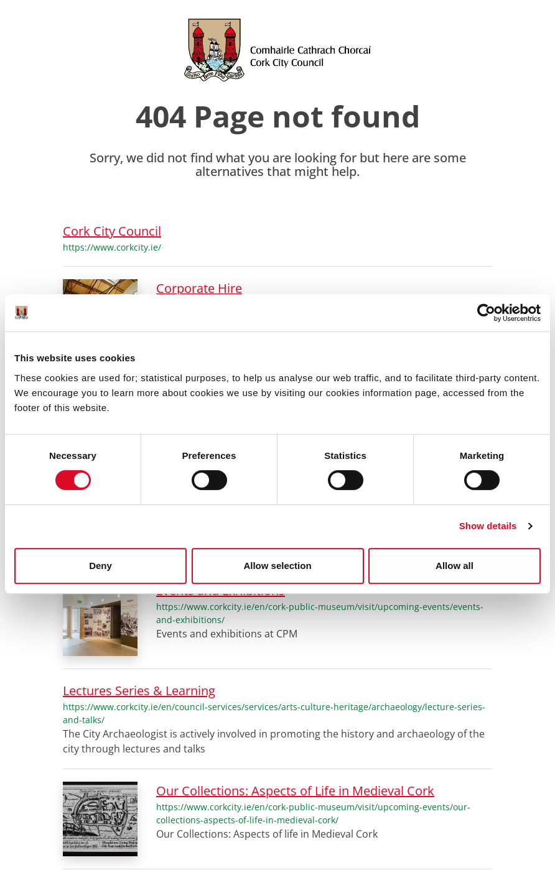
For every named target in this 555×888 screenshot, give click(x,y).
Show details (488, 525)
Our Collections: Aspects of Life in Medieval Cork (295, 790)
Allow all (454, 565)
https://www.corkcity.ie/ (112, 247)
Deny (100, 565)
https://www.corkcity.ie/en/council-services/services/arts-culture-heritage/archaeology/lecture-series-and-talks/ (274, 713)
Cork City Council (112, 231)
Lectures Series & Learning (139, 690)
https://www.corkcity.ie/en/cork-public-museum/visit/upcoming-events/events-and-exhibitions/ (319, 613)
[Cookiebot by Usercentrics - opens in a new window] (486, 312)
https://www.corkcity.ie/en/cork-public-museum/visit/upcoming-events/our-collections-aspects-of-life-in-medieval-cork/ (313, 813)
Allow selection (277, 565)
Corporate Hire (199, 288)
